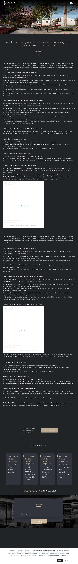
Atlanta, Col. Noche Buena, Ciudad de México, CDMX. (47, 472)
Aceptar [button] (59, 560)
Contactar (38, 521)
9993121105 (49, 490)
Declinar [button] (66, 560)
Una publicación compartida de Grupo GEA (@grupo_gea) (23, 225)
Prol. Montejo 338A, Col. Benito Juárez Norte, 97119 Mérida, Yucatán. (30, 475)
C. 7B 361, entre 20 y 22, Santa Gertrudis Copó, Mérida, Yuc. (64, 471)
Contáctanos (49, 428)
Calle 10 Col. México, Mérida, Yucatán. (13, 468)
